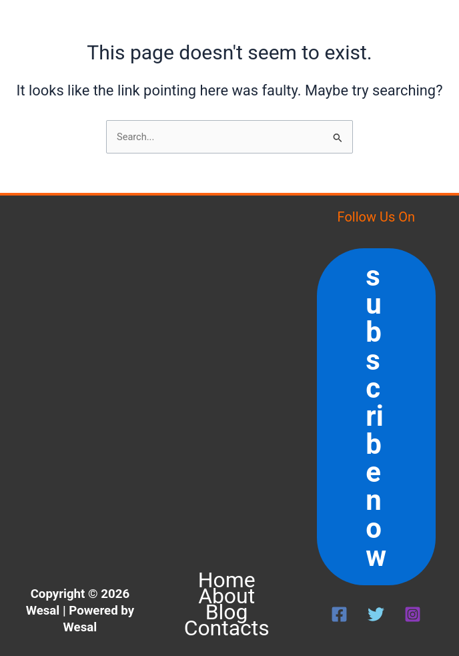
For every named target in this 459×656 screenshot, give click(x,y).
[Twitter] (376, 614)
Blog (226, 612)
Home (227, 580)
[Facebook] (339, 614)
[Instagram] (412, 614)
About (226, 596)
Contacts (227, 628)
